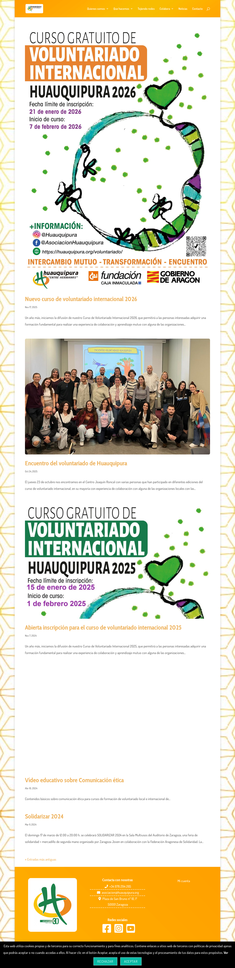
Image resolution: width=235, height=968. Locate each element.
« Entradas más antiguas (40, 859)
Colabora (165, 8)
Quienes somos (96, 8)
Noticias (182, 8)
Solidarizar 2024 (44, 816)
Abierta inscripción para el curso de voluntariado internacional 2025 (103, 627)
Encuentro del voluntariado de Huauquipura (76, 463)
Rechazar (105, 961)
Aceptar (131, 961)
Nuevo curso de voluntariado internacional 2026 (81, 299)
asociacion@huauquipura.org (120, 892)
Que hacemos (121, 8)
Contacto (197, 8)
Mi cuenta (184, 881)
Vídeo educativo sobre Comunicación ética (74, 780)
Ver (226, 953)
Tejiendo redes (146, 8)
